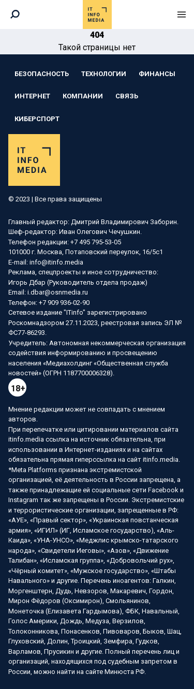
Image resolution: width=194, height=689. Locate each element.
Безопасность (41, 74)
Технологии (103, 74)
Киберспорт (36, 119)
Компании (83, 96)
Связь (126, 96)
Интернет (32, 96)
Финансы (157, 74)
